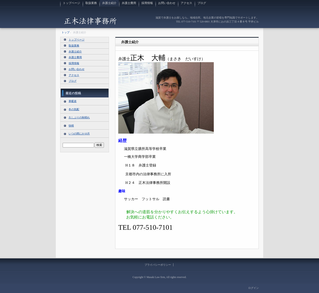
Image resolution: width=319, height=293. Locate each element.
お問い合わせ (166, 3)
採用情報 (147, 3)
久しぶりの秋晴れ (79, 117)
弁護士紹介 (109, 3)
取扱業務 (91, 3)
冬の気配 (74, 109)
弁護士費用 (129, 3)
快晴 (71, 125)
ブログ (201, 3)
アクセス (186, 3)
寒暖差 (73, 101)
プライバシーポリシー (157, 264)
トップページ (71, 3)
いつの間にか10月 (79, 133)
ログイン (253, 287)
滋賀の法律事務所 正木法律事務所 (90, 21)
